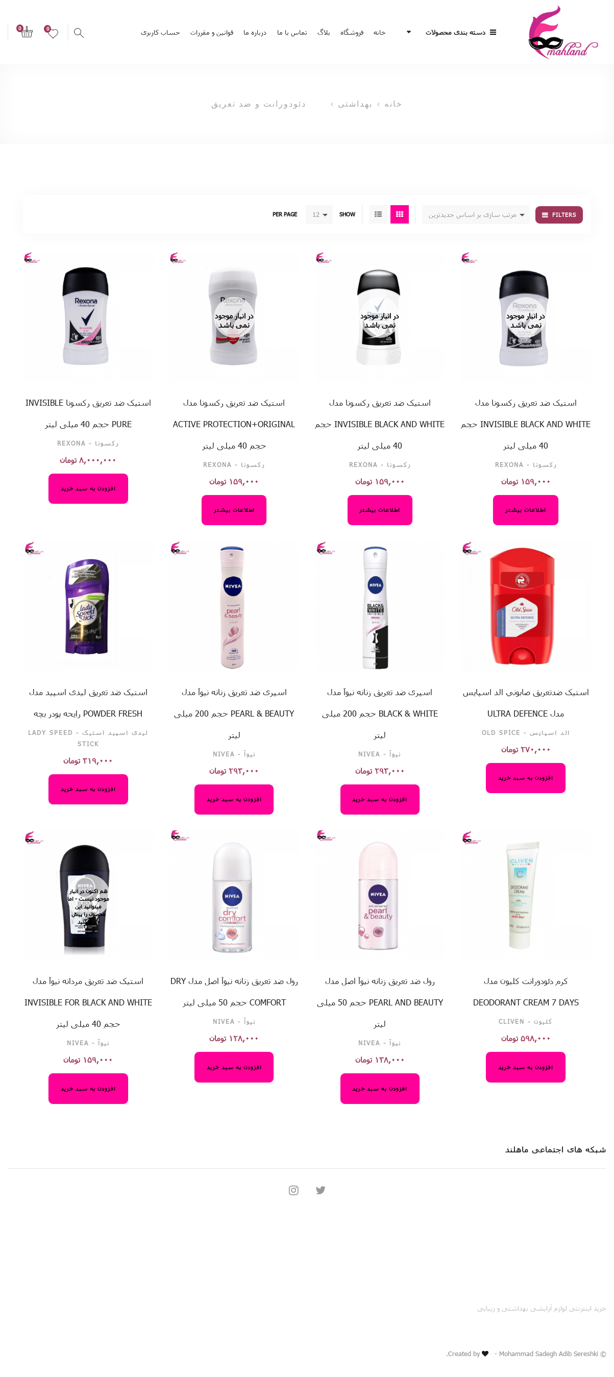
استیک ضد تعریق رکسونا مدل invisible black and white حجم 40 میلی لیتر (526, 424)
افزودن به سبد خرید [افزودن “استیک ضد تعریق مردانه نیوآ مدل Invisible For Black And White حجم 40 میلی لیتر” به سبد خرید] (88, 1088)
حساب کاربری (160, 32)
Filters (564, 214)
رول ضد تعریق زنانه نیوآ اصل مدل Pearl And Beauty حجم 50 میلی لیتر (380, 1002)
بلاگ (323, 32)
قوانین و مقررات (211, 32)
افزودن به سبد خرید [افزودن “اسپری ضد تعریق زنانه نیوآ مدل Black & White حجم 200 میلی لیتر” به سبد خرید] (379, 799)
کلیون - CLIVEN (526, 1021)
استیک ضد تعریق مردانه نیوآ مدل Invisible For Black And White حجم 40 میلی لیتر (88, 1002)
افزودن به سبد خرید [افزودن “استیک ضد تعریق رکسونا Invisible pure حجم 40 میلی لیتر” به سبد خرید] (88, 488)
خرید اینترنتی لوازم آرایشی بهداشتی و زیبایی (541, 1308)
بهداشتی (355, 104)
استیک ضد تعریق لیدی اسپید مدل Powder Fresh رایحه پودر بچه (88, 702)
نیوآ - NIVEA (379, 754)
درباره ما (254, 32)
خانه (380, 32)
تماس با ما (292, 32)
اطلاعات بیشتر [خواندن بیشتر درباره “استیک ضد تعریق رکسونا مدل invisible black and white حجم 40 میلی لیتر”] (525, 509)
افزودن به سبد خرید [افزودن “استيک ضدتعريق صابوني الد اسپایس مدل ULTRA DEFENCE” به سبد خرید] (525, 777)
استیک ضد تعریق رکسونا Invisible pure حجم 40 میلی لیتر (88, 413)
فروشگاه (351, 32)
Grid (399, 214)
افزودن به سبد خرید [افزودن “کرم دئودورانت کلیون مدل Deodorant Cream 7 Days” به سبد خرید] (525, 1067)
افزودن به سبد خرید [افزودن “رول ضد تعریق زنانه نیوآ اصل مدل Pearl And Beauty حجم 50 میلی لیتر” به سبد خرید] (379, 1088)
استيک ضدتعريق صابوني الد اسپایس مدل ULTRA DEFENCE (526, 702)
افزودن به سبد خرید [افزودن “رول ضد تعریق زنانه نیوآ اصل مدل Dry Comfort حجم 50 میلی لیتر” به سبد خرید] (234, 1067)
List (378, 214)
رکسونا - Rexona (526, 464)
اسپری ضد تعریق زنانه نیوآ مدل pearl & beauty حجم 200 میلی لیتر (234, 713)
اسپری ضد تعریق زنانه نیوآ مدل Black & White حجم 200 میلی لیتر (380, 713)
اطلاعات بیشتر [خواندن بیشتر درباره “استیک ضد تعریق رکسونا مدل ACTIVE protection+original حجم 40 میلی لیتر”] (234, 509)
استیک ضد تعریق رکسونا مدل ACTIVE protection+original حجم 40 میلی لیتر (234, 424)
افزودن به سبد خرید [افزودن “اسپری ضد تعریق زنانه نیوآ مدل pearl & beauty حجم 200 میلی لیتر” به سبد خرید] (234, 799)
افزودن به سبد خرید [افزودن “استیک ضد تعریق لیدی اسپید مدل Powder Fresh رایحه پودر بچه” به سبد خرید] (88, 788)
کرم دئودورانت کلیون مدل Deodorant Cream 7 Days (526, 991)
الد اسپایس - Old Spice (526, 732)
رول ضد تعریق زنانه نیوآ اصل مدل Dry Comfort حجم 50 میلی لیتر (234, 991)
